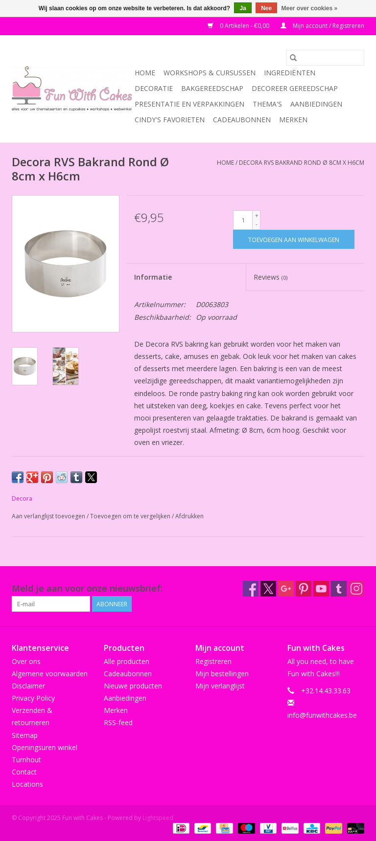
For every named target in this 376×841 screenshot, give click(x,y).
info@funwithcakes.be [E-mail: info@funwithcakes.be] (322, 715)
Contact (24, 771)
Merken (293, 119)
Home (145, 72)
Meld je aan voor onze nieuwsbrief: (87, 588)
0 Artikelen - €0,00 (239, 26)
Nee (266, 8)
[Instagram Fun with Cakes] (356, 589)
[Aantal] (243, 220)
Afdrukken (189, 516)
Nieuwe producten (133, 685)
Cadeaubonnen (242, 119)
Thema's (267, 104)
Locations (27, 784)
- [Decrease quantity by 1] (257, 224)
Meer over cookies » (310, 8)
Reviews (270, 277)
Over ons (26, 661)
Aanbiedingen (316, 104)
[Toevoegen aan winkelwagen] (293, 239)
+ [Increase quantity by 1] (256, 215)
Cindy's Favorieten (170, 119)
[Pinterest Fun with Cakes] (303, 589)
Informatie (153, 277)
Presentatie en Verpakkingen (189, 104)
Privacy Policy (33, 698)
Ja (242, 8)
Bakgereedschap (212, 88)
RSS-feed (118, 722)
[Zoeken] (325, 58)
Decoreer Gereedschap (295, 88)
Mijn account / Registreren (322, 26)
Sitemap (25, 735)
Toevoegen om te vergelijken (131, 516)
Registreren (213, 661)
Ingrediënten (289, 72)
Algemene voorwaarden (50, 673)
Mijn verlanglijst (220, 685)
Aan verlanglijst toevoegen (49, 516)
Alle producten (126, 661)
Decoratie (154, 88)
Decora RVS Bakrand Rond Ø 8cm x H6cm (301, 162)
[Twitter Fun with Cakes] (268, 589)
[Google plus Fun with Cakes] (286, 589)
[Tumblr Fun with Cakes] (339, 589)
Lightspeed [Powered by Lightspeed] (157, 818)
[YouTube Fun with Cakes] (321, 589)
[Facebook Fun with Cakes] (250, 589)
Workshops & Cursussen (210, 72)
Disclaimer (28, 685)
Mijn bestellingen (222, 673)
